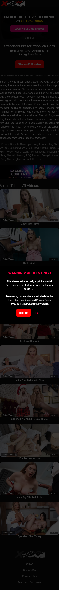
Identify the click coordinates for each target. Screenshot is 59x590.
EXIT (37, 312)
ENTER (23, 312)
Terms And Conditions (19, 300)
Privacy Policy (43, 300)
